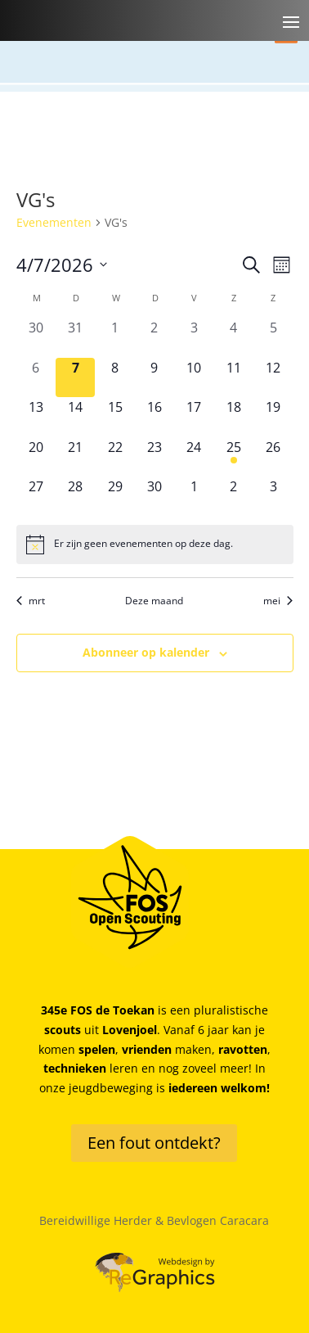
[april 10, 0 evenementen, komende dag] (193, 377)
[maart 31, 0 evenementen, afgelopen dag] (75, 337)
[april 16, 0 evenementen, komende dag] (154, 416)
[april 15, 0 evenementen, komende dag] (114, 416)
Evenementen (54, 222)
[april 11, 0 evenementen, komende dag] (233, 377)
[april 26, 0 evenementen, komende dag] (273, 457)
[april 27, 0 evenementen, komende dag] (36, 496)
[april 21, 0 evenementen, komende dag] (75, 457)
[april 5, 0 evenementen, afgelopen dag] (273, 337)
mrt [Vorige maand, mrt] (30, 601)
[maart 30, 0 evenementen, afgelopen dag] (36, 337)
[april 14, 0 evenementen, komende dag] (75, 416)
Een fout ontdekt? (154, 1143)
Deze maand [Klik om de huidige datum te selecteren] (154, 601)
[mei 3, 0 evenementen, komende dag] (273, 496)
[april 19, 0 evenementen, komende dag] (273, 416)
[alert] (154, 544)
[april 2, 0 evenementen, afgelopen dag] (154, 337)
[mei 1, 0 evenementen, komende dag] (193, 496)
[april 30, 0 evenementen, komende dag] (154, 496)
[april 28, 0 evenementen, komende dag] (75, 496)
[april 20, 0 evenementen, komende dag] (36, 457)
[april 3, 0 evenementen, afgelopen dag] (193, 337)
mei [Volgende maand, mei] (278, 601)
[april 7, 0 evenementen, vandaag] (75, 377)
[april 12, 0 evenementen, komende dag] (273, 377)
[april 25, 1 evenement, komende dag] (233, 457)
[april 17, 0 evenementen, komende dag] (193, 416)
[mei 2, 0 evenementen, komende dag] (233, 496)
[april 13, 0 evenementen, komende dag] (36, 416)
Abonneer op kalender (146, 652)
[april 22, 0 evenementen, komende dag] (114, 457)
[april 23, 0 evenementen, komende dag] (154, 457)
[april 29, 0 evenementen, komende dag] (114, 496)
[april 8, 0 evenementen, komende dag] (114, 377)
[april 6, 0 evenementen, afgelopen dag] (36, 377)
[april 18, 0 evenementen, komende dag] (233, 416)
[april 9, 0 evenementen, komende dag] (154, 377)
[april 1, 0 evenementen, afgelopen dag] (114, 337)
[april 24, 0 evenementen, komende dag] (193, 457)
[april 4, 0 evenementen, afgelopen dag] (233, 337)
